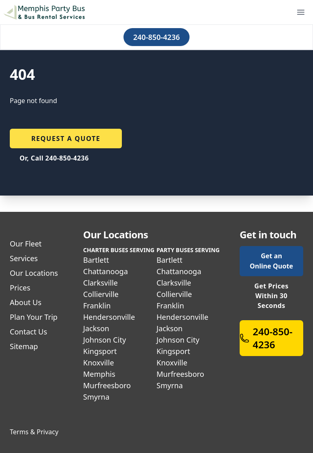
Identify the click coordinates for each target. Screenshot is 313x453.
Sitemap (24, 346)
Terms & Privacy (34, 431)
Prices (20, 287)
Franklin (97, 305)
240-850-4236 (156, 37)
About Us (26, 302)
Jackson (96, 328)
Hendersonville (109, 317)
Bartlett (96, 260)
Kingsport (100, 351)
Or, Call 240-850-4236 (54, 158)
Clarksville (100, 283)
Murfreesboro (107, 385)
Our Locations (34, 273)
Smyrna (96, 397)
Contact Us (28, 331)
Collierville (101, 294)
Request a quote (66, 138)
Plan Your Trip (33, 317)
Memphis (99, 374)
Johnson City (104, 340)
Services (24, 258)
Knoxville (98, 362)
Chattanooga (105, 271)
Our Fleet (26, 243)
